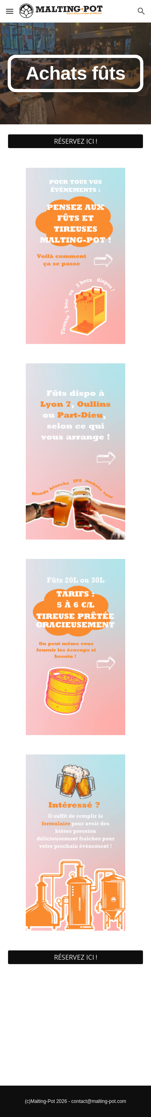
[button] (9, 11)
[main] (76, 73)
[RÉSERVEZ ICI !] (75, 141)
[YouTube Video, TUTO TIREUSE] (76, 1030)
